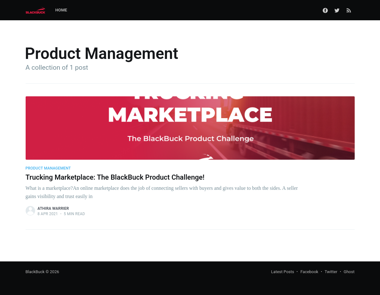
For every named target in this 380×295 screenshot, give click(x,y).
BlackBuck (35, 271)
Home (61, 10)
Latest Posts (282, 271)
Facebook (309, 271)
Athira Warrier (53, 208)
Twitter (331, 271)
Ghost (349, 271)
